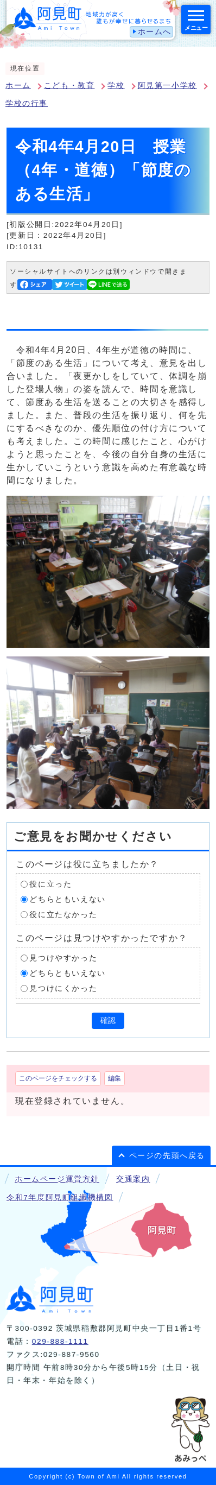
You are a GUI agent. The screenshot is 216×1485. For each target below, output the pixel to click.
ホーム (18, 85)
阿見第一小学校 (167, 85)
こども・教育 (69, 85)
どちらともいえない (67, 899)
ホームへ (154, 32)
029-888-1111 (60, 1341)
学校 (115, 85)
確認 (108, 1020)
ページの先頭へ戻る (167, 1156)
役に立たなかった (63, 915)
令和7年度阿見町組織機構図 (60, 1197)
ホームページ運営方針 (57, 1179)
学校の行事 (26, 103)
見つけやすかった (63, 958)
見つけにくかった (63, 988)
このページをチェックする (58, 1078)
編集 (114, 1078)
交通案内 (133, 1179)
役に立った (50, 884)
